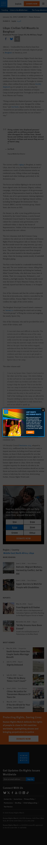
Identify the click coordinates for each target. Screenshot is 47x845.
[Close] (43, 410)
